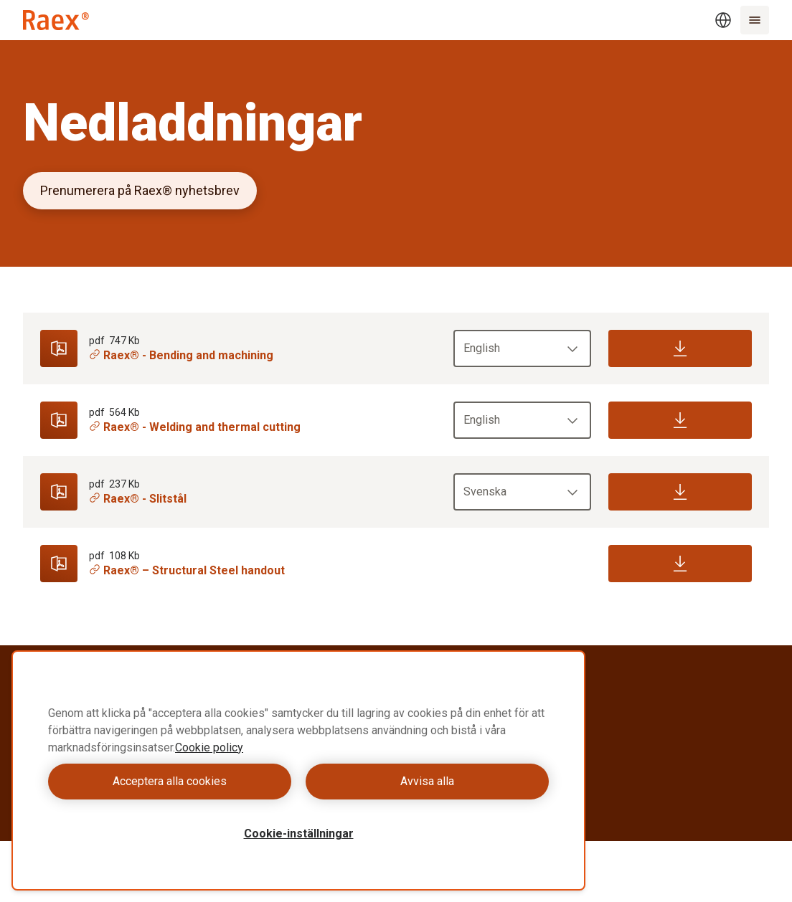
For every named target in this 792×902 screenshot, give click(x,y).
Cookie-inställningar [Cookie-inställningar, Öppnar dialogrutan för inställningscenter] (299, 833)
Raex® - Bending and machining (181, 355)
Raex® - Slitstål (138, 498)
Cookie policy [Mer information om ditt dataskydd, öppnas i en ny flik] (209, 747)
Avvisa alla (427, 781)
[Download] (680, 348)
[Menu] (754, 20)
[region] (298, 770)
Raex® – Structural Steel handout (187, 570)
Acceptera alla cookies (170, 781)
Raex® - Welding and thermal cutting (195, 427)
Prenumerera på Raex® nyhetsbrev (140, 190)
